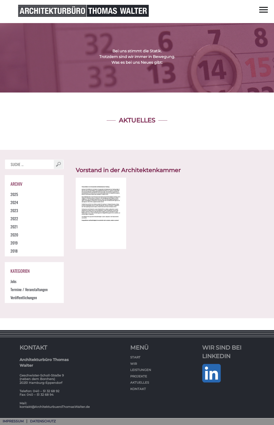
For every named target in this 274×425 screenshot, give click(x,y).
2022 (14, 218)
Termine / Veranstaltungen (29, 289)
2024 (14, 202)
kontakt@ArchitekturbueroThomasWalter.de (55, 407)
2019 (14, 243)
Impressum (13, 421)
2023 (14, 210)
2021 (14, 227)
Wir (133, 364)
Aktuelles (139, 382)
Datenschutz (43, 421)
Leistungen (140, 370)
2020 (14, 235)
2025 (14, 194)
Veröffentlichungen (23, 297)
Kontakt (138, 389)
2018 (14, 251)
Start (135, 357)
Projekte (138, 376)
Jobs (13, 281)
